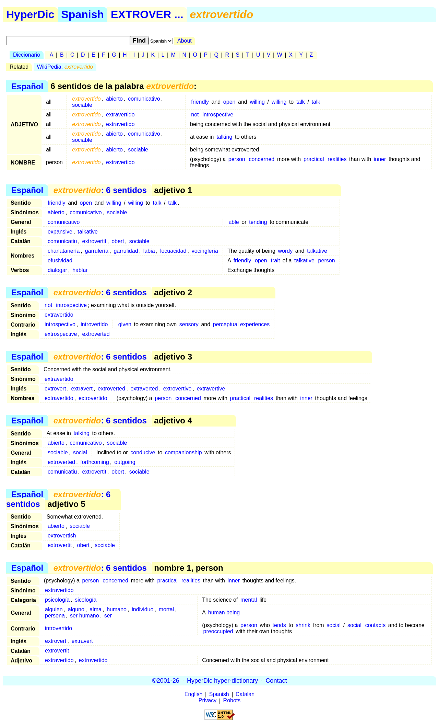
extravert (82, 388)
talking (224, 137)
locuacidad (173, 251)
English (193, 694)
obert (117, 241)
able (233, 222)
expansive (60, 232)
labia (149, 251)
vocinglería (205, 251)
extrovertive (177, 388)
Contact (276, 680)
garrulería (96, 251)
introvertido (94, 324)
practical (314, 159)
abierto (114, 99)
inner (380, 159)
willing (257, 102)
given (124, 324)
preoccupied (218, 631)
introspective (217, 114)
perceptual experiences (241, 324)
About (184, 41)
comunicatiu (62, 241)
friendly (200, 102)
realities (337, 159)
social (80, 452)
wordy (285, 251)
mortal (166, 609)
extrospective (61, 334)
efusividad (60, 260)
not (195, 114)
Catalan (245, 694)
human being (224, 612)
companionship (183, 452)
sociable (82, 105)
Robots (232, 701)
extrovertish (62, 536)
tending (258, 222)
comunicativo (144, 99)
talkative (88, 232)
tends (279, 625)
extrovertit (94, 241)
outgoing (124, 462)
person (236, 159)
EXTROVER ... (147, 14)
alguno (76, 609)
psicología (57, 600)
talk (300, 102)
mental (248, 600)
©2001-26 (165, 680)
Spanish (82, 14)
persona (55, 615)
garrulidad (126, 251)
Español (27, 86)
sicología (85, 600)
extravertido (120, 114)
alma (96, 609)
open (229, 102)
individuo (142, 609)
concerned (262, 159)
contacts (375, 625)
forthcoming (94, 462)
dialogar (57, 270)
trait (275, 260)
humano (117, 609)
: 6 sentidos (100, 190)
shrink (303, 625)
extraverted (144, 388)
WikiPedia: (65, 67)
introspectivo (60, 324)
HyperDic (30, 14)
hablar (79, 270)
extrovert (55, 388)
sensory (189, 324)
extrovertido (93, 398)
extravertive (211, 388)
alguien (54, 609)
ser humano (84, 615)
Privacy (207, 701)
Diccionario (26, 55)
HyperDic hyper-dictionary (222, 680)
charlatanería (64, 251)
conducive (142, 452)
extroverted (96, 334)
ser (108, 615)
